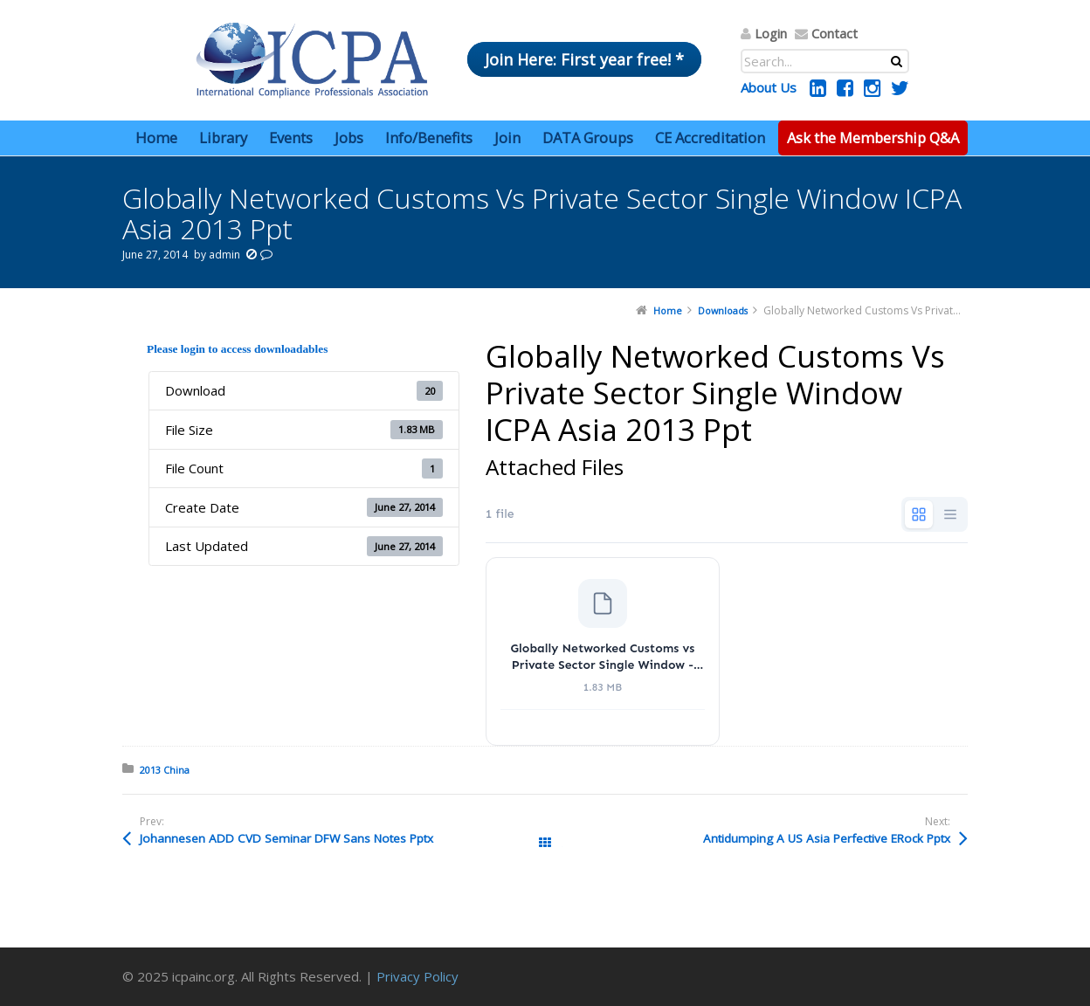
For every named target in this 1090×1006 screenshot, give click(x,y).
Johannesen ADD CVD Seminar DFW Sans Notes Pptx (286, 838)
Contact (834, 33)
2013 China (165, 769)
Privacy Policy (417, 976)
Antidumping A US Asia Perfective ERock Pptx (826, 838)
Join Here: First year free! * (584, 59)
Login (771, 33)
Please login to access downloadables (237, 348)
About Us (769, 87)
